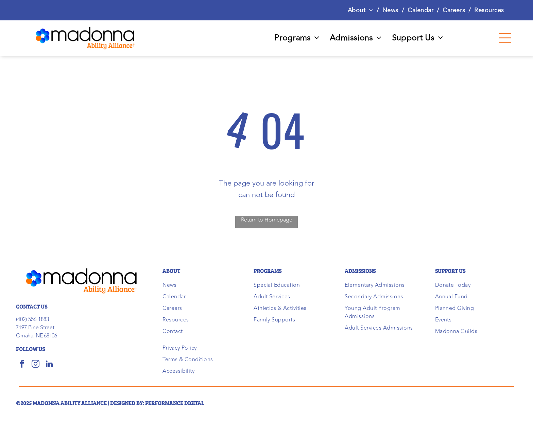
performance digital (174, 402)
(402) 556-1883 (32, 319)
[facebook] (22, 364)
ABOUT (171, 270)
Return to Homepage (266, 220)
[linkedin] (49, 364)
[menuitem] (361, 10)
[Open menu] (505, 38)
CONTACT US (31, 306)
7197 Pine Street (35, 327)
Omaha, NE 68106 (36, 336)
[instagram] (35, 364)
